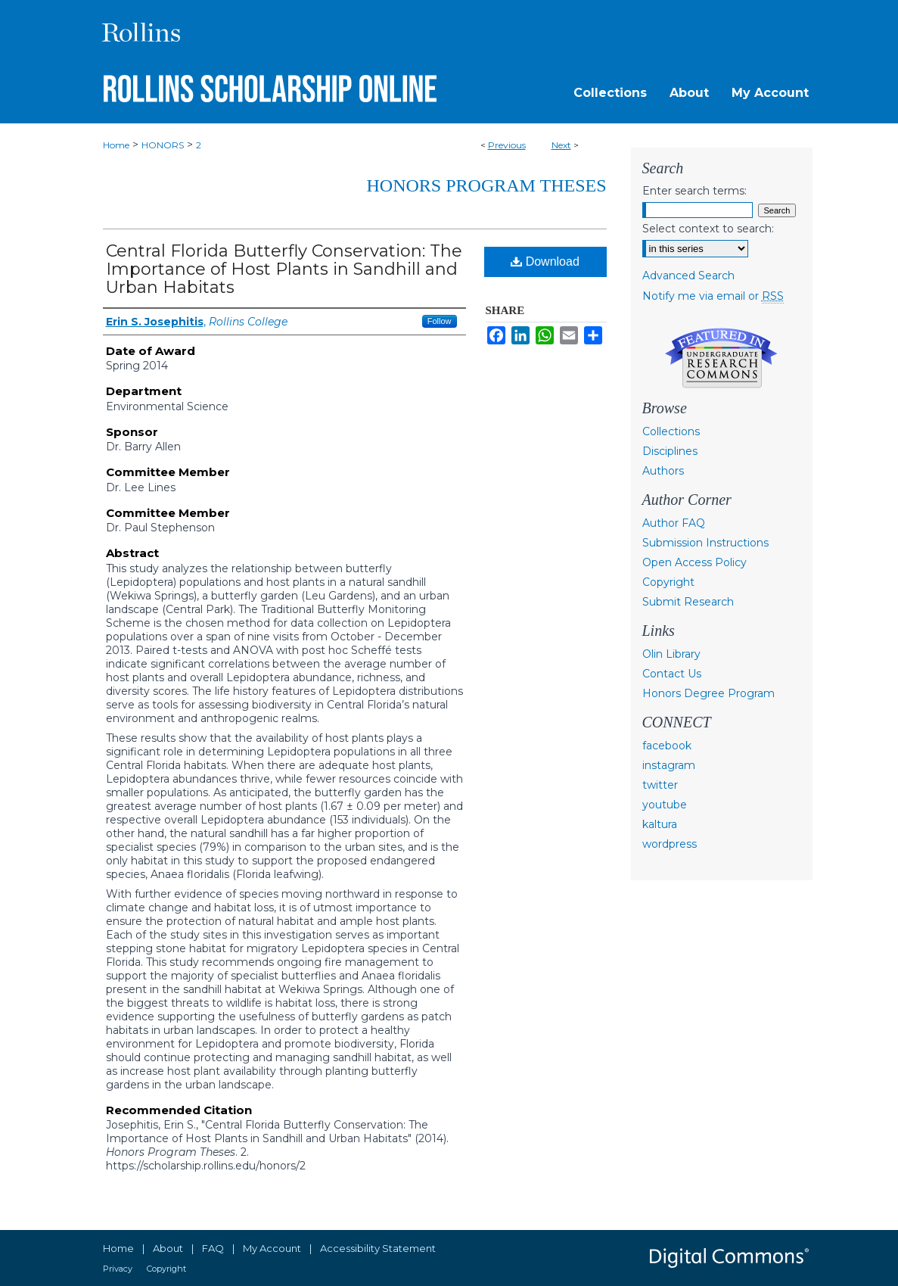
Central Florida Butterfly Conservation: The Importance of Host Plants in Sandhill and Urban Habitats (284, 269)
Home (116, 145)
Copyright (668, 582)
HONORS (162, 145)
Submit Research (688, 602)
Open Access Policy (694, 562)
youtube (664, 804)
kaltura (659, 824)
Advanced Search (688, 275)
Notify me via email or (713, 296)
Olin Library (671, 654)
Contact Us (671, 673)
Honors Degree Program (708, 693)
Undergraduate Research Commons (721, 358)
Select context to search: (708, 228)
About (168, 1248)
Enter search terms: (694, 191)
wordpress (669, 844)
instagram (668, 765)
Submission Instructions (705, 543)
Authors (663, 471)
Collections (671, 431)
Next (561, 145)
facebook (666, 745)
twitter (660, 785)
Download (545, 261)
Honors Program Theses (487, 185)
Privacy (117, 1268)
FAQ (213, 1248)
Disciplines (670, 451)
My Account (272, 1248)
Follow (439, 320)
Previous (507, 145)
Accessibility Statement (378, 1248)
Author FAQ (673, 523)
